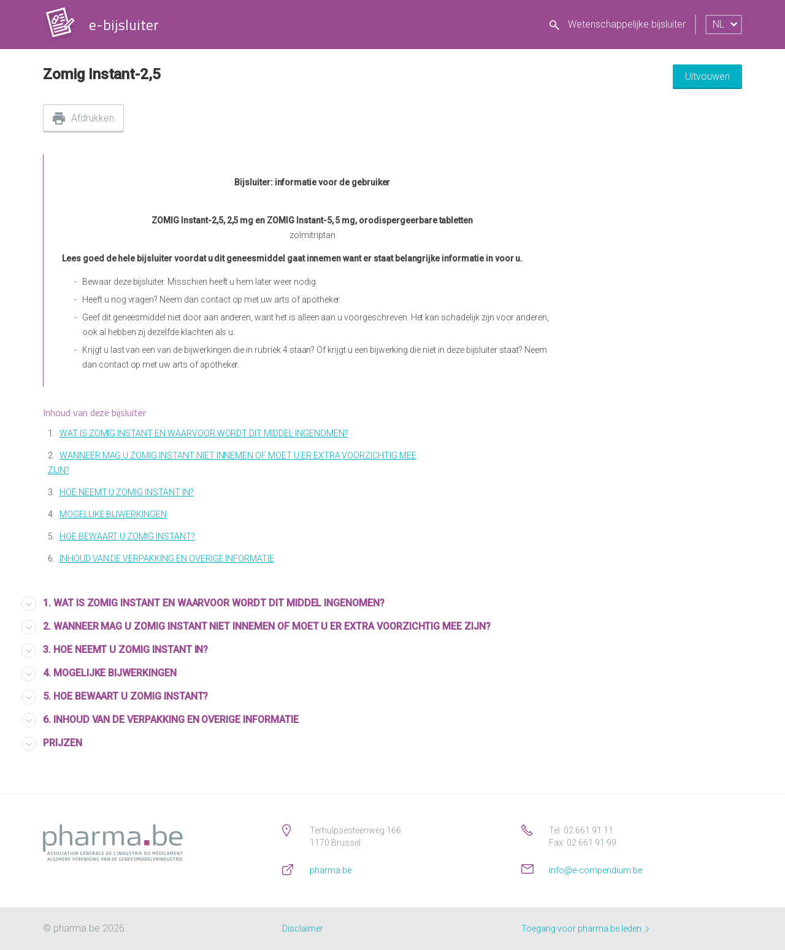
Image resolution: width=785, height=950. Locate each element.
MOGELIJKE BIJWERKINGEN (113, 514)
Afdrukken (92, 118)
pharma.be (330, 870)
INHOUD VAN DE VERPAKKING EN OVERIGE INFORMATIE (166, 558)
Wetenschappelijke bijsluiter (618, 24)
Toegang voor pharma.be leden (585, 928)
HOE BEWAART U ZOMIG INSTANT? (127, 536)
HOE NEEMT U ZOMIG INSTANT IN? (126, 492)
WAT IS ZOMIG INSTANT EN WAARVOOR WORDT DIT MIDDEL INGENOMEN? (203, 433)
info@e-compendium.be (595, 870)
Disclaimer (302, 928)
